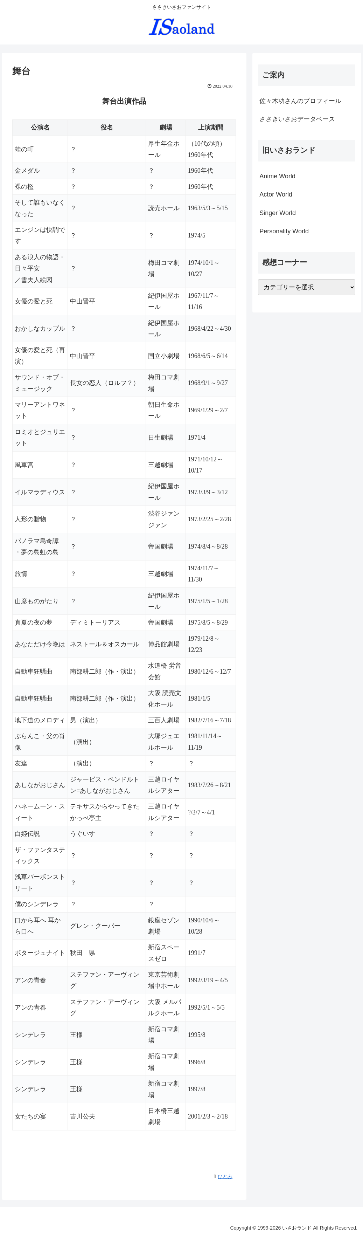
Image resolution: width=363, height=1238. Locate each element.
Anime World (277, 176)
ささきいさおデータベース (297, 119)
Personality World (284, 231)
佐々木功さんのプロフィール (300, 100)
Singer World (277, 212)
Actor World (275, 194)
